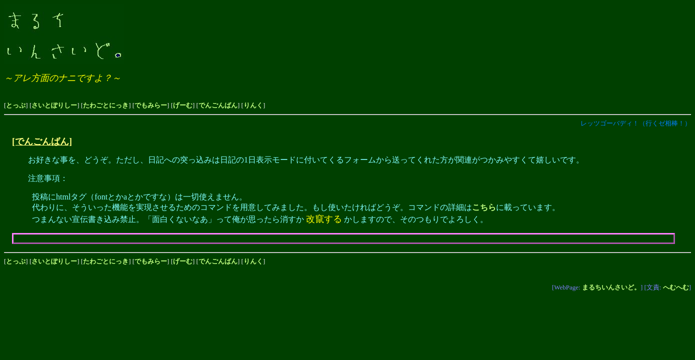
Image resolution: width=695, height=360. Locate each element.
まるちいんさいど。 (611, 287)
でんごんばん (218, 105)
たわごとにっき (105, 105)
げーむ (182, 105)
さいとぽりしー (54, 105)
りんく (253, 105)
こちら (484, 207)
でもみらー (150, 105)
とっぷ (16, 105)
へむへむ (676, 287)
